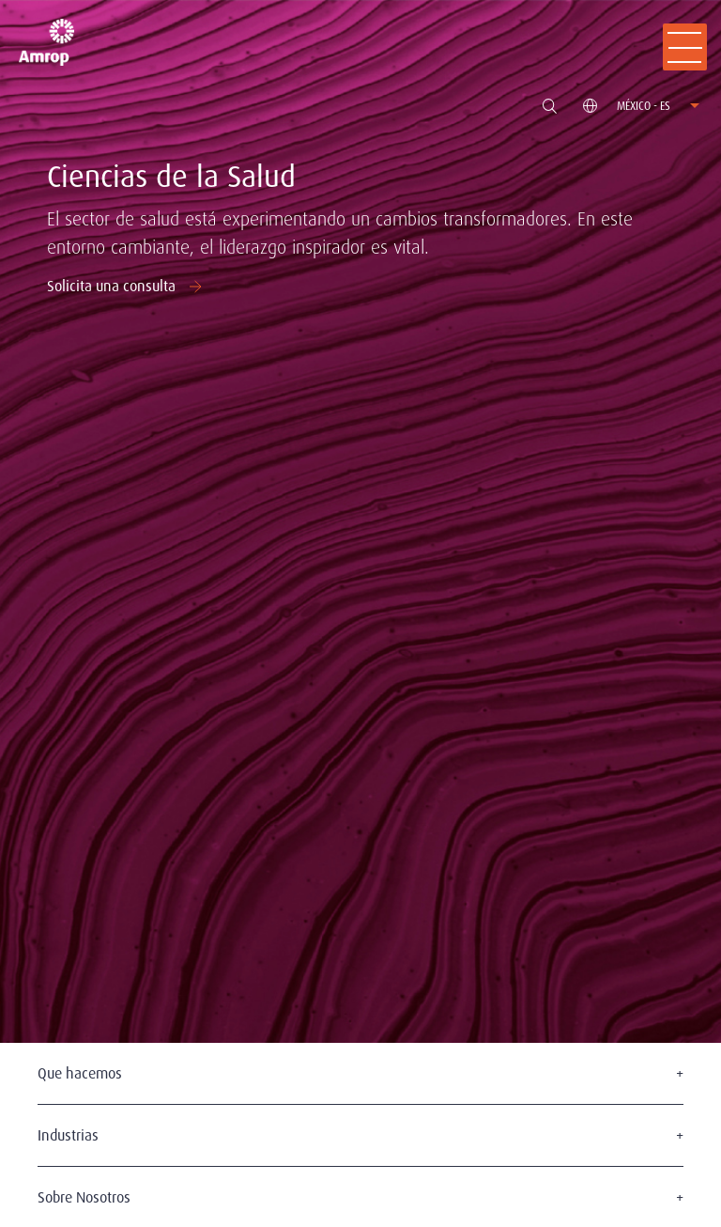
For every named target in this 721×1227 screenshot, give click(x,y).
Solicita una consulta (126, 286)
